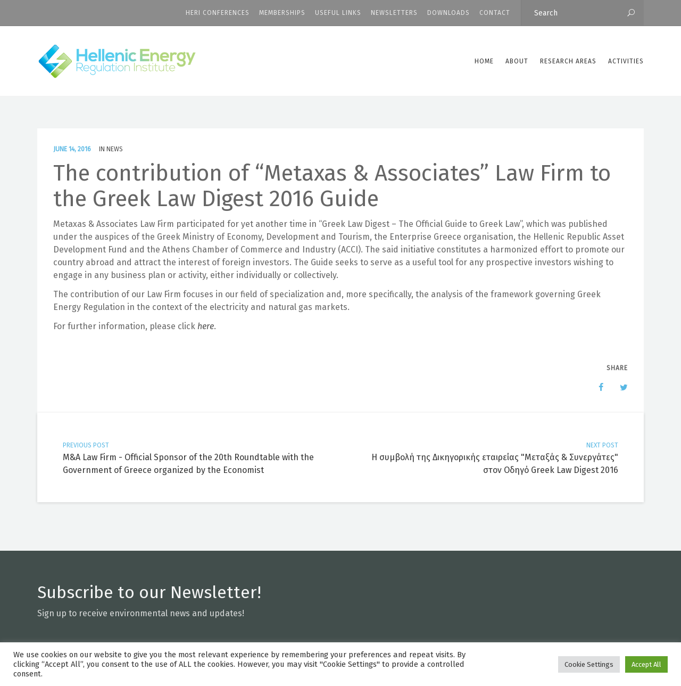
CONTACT (494, 13)
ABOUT (516, 61)
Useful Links (338, 13)
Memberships (282, 13)
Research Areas (568, 61)
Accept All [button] (646, 664)
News (114, 149)
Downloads (448, 13)
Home (484, 61)
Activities (626, 61)
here (205, 326)
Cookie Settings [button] (588, 664)
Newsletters (394, 13)
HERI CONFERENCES (218, 13)
